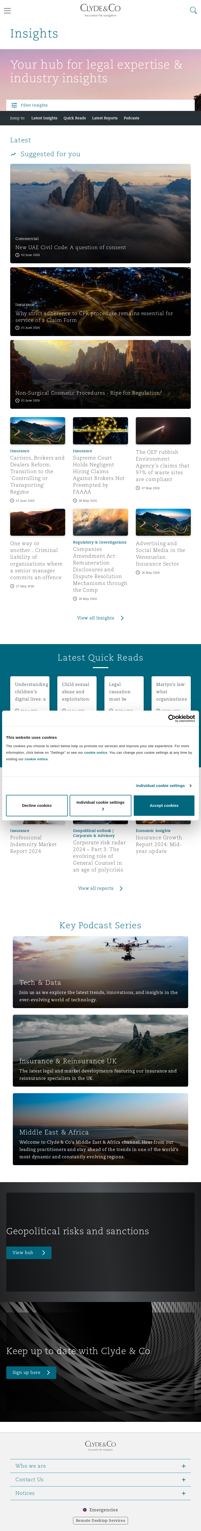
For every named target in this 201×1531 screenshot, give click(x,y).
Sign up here (27, 1372)
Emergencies (104, 1510)
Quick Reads (75, 118)
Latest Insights (44, 118)
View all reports (96, 888)
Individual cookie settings (160, 785)
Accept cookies (164, 805)
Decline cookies (37, 805)
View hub (23, 1252)
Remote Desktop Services (100, 1520)
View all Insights (95, 618)
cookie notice (95, 753)
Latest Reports (105, 118)
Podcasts (131, 118)
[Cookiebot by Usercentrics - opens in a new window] (172, 718)
